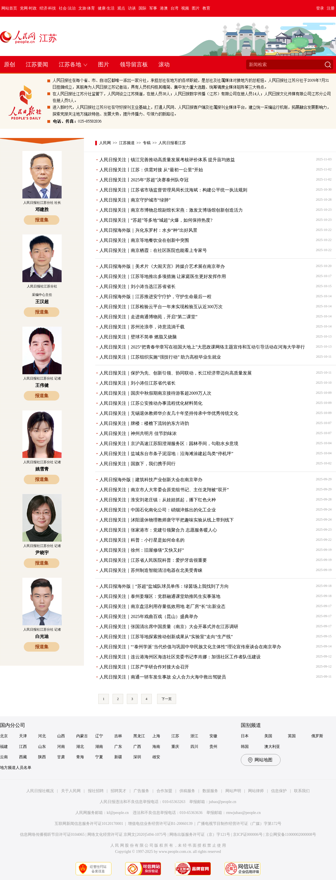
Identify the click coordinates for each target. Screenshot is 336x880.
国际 (142, 8)
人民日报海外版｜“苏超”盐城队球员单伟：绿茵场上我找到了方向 (164, 586)
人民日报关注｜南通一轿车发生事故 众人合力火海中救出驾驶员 (162, 677)
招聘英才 (118, 791)
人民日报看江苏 (172, 143)
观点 (121, 8)
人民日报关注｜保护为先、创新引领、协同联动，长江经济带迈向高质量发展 (175, 373)
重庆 (175, 747)
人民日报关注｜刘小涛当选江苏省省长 (137, 286)
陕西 (42, 757)
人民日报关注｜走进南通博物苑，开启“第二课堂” (148, 316)
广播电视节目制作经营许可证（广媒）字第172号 (239, 824)
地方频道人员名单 (15, 768)
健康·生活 (106, 8)
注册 (331, 8)
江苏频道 (127, 143)
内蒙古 (82, 736)
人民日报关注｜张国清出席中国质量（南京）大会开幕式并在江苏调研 (168, 626)
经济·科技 (47, 8)
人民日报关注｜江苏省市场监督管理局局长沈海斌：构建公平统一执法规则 (173, 190)
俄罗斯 (317, 736)
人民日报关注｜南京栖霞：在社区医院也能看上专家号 (153, 250)
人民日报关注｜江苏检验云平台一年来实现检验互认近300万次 (161, 306)
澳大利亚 (272, 747)
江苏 (48, 38)
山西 (61, 736)
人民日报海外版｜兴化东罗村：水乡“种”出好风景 (148, 230)
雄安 (156, 757)
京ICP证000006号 (248, 834)
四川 (194, 747)
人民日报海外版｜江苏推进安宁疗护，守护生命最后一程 (155, 296)
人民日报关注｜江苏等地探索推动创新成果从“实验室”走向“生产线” (166, 636)
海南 (156, 747)
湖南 (99, 747)
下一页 (167, 699)
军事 (153, 8)
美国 (268, 736)
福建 (4, 747)
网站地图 (263, 759)
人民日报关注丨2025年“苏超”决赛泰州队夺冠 (143, 179)
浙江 (194, 736)
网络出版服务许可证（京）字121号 (199, 834)
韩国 (245, 747)
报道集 (41, 219)
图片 (196, 8)
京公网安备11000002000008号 (290, 834)
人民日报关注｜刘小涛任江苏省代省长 (137, 383)
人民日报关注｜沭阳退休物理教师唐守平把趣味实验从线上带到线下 (166, 520)
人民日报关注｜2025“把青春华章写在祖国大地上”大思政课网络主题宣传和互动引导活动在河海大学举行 (202, 347)
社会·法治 (67, 8)
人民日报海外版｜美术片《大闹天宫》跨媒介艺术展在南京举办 (162, 266)
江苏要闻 (37, 64)
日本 (245, 736)
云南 (4, 757)
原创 (9, 64)
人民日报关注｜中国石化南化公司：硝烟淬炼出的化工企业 (157, 509)
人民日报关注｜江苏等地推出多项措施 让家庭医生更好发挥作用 (162, 276)
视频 (185, 8)
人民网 (105, 143)
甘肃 (61, 757)
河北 (42, 736)
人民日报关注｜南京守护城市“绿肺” (135, 200)
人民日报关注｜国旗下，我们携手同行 (137, 463)
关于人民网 (71, 791)
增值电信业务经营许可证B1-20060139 (160, 824)
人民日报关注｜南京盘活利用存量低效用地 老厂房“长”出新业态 (162, 606)
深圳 (137, 757)
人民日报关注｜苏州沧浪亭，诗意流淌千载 (142, 326)
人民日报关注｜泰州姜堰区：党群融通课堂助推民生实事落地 (159, 596)
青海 (80, 757)
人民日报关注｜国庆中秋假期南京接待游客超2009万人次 (155, 393)
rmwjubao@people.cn (243, 813)
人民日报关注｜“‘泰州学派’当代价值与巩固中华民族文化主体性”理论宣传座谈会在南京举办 (190, 646)
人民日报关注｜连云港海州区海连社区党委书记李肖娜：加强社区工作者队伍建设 (180, 656)
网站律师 (256, 791)
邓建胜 (42, 209)
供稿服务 (187, 791)
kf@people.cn (118, 813)
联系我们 (302, 791)
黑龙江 (139, 736)
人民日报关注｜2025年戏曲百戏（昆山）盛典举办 (148, 616)
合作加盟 (164, 791)
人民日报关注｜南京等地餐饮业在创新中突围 (144, 240)
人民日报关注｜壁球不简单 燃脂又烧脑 (138, 336)
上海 (156, 736)
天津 (23, 736)
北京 (4, 736)
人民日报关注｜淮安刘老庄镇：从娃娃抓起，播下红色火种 (157, 499)
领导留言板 (134, 64)
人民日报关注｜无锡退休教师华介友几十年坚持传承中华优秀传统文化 (168, 413)
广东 (118, 747)
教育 (206, 8)
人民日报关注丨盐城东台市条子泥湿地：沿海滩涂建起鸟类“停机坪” (166, 453)
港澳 (164, 8)
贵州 (213, 747)
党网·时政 (28, 8)
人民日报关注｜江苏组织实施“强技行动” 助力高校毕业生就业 (160, 357)
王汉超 (42, 301)
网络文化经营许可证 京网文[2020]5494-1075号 (127, 834)
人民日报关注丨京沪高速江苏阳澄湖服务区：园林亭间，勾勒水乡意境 (168, 443)
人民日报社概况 (40, 791)
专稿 (147, 143)
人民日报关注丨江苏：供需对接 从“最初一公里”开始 (151, 169)
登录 (320, 8)
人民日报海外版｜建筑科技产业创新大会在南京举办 (150, 479)
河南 (61, 747)
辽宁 (99, 736)
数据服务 (210, 791)
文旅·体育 (86, 8)
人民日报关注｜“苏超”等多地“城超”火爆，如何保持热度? (156, 220)
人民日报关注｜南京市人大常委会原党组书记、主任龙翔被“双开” (164, 489)
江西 (23, 747)
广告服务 (141, 791)
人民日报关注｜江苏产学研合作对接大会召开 (144, 666)
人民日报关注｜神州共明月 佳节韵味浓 (138, 433)
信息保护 (279, 791)
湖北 (80, 747)
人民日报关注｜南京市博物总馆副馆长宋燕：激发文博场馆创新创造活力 (171, 210)
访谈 (132, 8)
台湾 (174, 8)
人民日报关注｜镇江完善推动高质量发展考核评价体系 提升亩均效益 (167, 159)
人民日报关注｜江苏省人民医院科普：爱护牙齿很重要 (153, 560)
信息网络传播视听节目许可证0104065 (52, 834)
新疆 (118, 757)
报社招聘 (96, 791)
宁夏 (99, 757)
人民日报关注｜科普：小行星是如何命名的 (142, 540)
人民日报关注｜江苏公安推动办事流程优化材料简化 (150, 403)
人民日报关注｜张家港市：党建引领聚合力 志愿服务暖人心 (158, 530)
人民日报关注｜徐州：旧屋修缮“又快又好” (141, 550)
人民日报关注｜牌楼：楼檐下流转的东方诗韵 (144, 423)
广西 (137, 747)
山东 (42, 747)
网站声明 (233, 791)
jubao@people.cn (222, 802)
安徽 (213, 736)
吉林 (118, 736)
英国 (292, 736)
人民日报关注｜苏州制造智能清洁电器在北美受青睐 (150, 570)
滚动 (164, 64)
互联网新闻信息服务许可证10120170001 (89, 824)
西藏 (23, 757)
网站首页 (9, 8)
